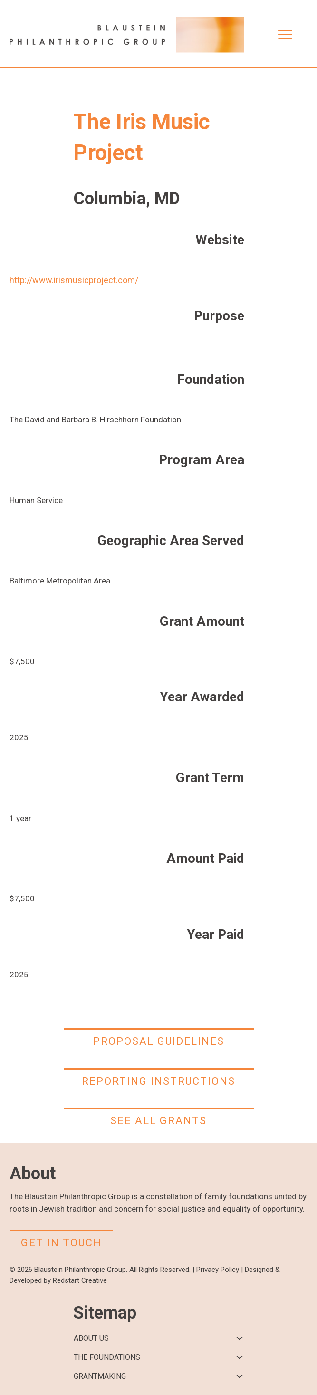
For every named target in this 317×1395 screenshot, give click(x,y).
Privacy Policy (217, 1269)
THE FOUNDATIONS (107, 1357)
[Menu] (285, 35)
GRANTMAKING (100, 1376)
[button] (239, 1338)
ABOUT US (91, 1338)
